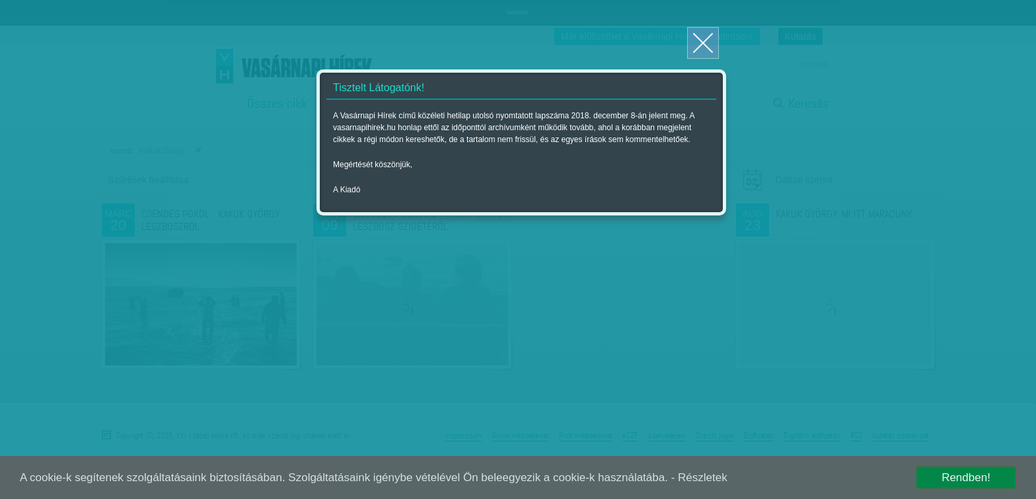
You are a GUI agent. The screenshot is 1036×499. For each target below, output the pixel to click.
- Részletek (699, 477)
